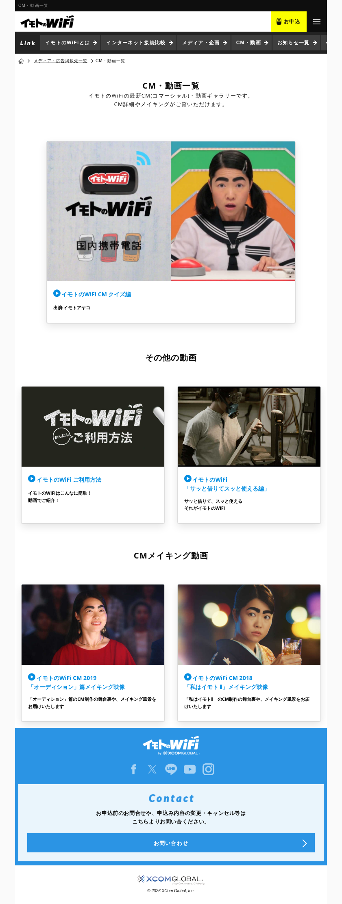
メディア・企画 (201, 43)
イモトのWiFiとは (67, 43)
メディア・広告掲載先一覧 (60, 61)
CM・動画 (248, 43)
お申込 (292, 21)
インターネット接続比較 (136, 43)
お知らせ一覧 (293, 43)
